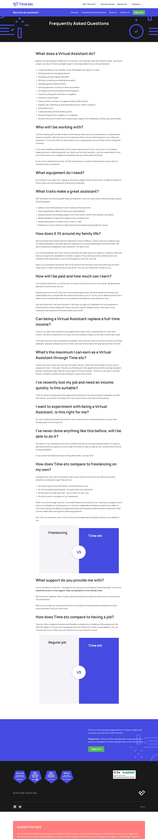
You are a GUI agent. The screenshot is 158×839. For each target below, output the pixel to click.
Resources (122, 4)
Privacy (142, 807)
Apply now (139, 12)
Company (136, 4)
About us (113, 12)
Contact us (125, 12)
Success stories (107, 4)
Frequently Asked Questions (93, 12)
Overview (74, 12)
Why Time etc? (89, 4)
